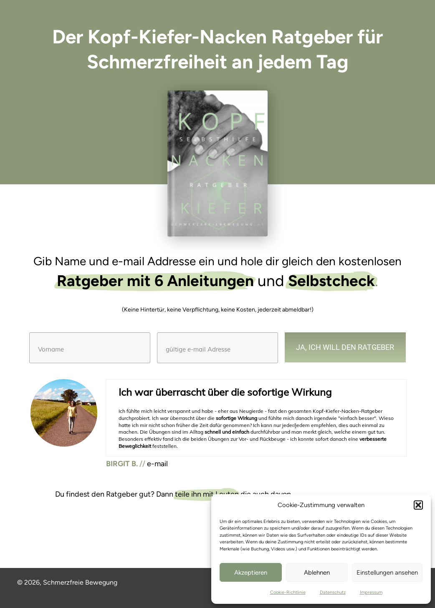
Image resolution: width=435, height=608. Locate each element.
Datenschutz (333, 592)
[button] (418, 505)
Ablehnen (317, 572)
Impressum (371, 592)
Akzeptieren (250, 572)
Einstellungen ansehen (387, 572)
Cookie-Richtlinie (288, 592)
